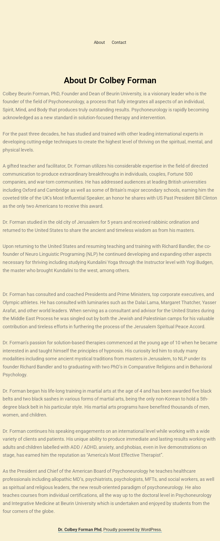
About (99, 42)
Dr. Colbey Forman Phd (79, 529)
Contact (119, 42)
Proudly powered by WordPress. (132, 529)
